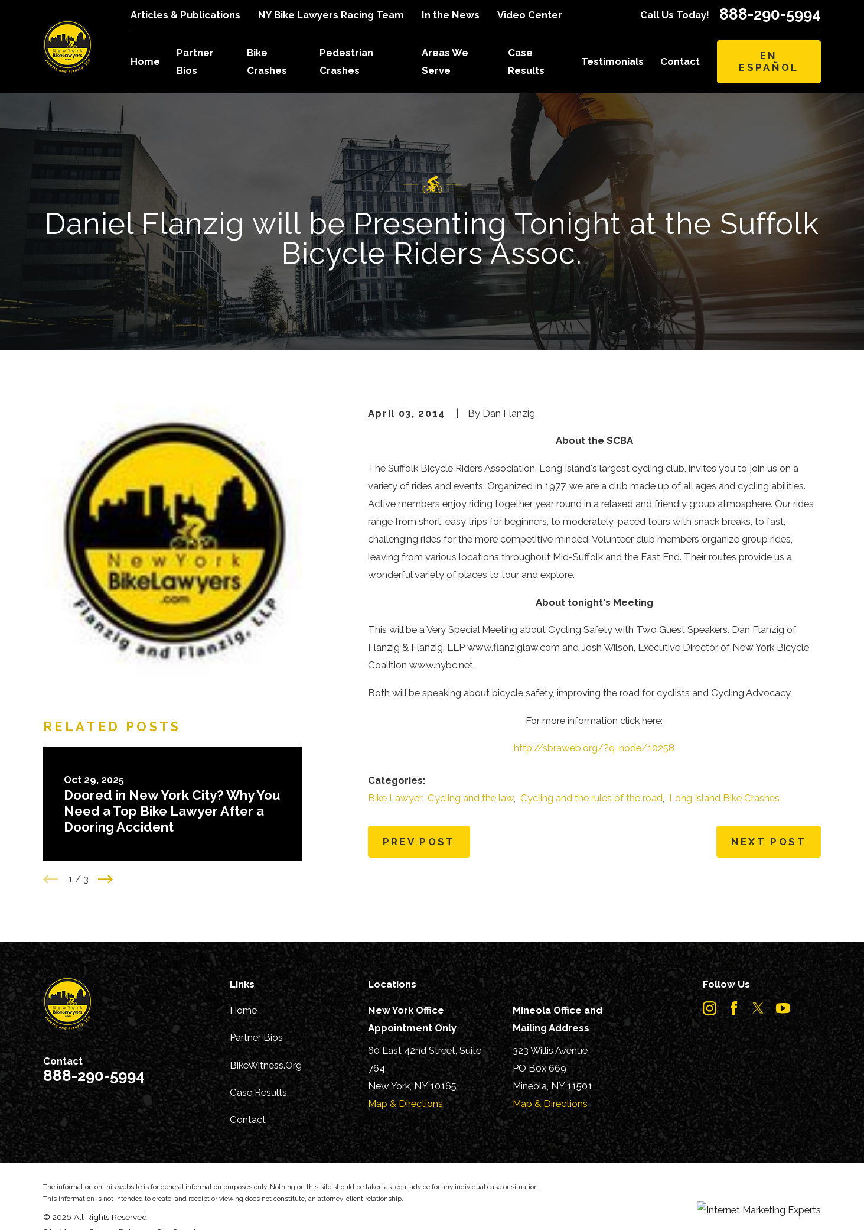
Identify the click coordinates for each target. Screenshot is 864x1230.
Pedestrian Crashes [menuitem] (346, 61)
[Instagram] (709, 1008)
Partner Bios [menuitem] (195, 61)
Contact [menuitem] (680, 61)
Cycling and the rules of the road (591, 798)
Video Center (529, 15)
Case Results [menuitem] (526, 61)
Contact (248, 1119)
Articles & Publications (185, 15)
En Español (768, 61)
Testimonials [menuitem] (612, 61)
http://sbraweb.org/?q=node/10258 (594, 748)
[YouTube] (783, 1008)
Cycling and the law (471, 798)
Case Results (258, 1092)
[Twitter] (758, 1008)
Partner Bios (256, 1037)
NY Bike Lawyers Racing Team (331, 15)
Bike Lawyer (394, 798)
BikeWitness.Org (266, 1065)
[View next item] (105, 879)
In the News (451, 15)
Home (243, 1010)
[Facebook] (734, 1008)
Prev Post (419, 842)
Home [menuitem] (145, 61)
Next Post (768, 842)
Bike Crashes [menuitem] (267, 61)
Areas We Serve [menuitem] (445, 61)
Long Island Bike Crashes (724, 798)
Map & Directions (405, 1103)
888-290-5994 (770, 14)
